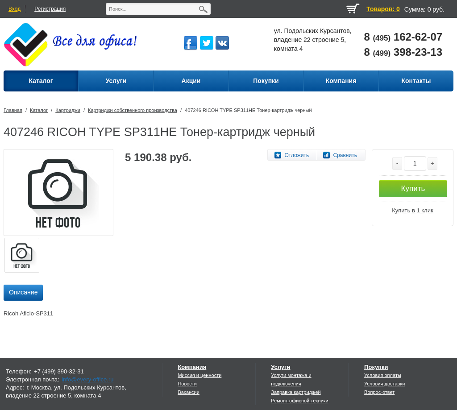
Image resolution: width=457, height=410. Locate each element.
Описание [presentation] (23, 292)
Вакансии (188, 392)
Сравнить (345, 155)
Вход (14, 9)
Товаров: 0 (382, 8)
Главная (13, 110)
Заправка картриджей (295, 392)
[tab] (23, 293)
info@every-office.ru (87, 379)
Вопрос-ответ (379, 392)
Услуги (280, 367)
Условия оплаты (382, 375)
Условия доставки (384, 383)
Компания (192, 367)
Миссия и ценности (199, 375)
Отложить (296, 155)
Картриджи (67, 110)
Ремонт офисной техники (299, 400)
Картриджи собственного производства (132, 110)
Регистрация (50, 9)
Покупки (376, 367)
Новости (187, 383)
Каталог (39, 110)
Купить (413, 188)
